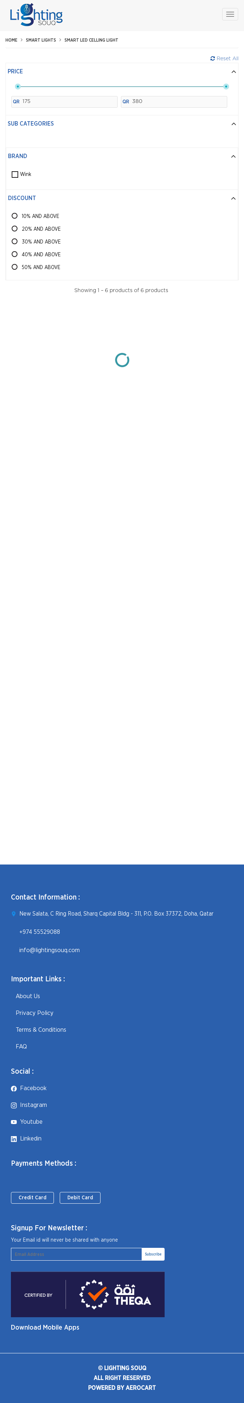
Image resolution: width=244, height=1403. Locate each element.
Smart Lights (41, 40)
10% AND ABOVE (40, 216)
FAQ (19, 1046)
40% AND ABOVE (41, 254)
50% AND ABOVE (41, 267)
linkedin (26, 1138)
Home (11, 40)
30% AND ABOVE (41, 242)
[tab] (122, 72)
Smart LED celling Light (91, 40)
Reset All (224, 58)
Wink (25, 174)
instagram (29, 1105)
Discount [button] (122, 198)
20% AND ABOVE (41, 229)
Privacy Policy (32, 1013)
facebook (29, 1088)
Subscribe (153, 1254)
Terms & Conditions (38, 1030)
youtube (27, 1122)
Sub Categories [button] (122, 124)
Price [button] (122, 71)
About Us (25, 996)
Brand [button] (122, 156)
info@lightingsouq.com (49, 950)
